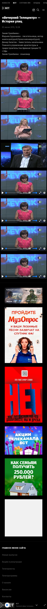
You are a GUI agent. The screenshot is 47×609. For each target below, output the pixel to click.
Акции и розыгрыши (12, 562)
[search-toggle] (38, 9)
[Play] (3, 193)
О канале (6, 582)
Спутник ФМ (24, 3)
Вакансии (6, 589)
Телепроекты (8, 569)
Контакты (6, 596)
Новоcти (6, 3)
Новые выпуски (9, 555)
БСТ (14, 3)
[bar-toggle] (43, 9)
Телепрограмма (9, 576)
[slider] (13, 193)
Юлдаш (36, 3)
